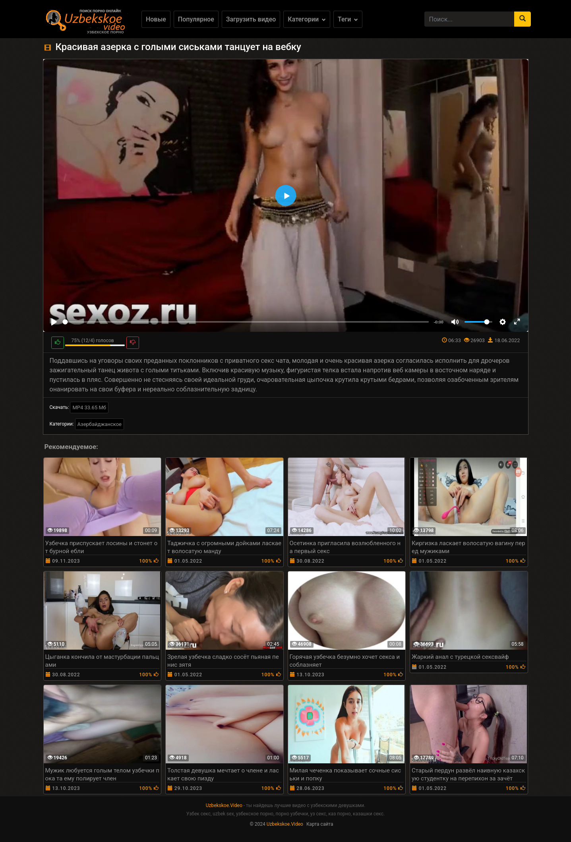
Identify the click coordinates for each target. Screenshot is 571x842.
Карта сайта (319, 824)
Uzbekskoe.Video (224, 805)
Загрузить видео (251, 19)
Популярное (196, 19)
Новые (156, 19)
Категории (307, 19)
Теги (348, 19)
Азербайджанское (99, 424)
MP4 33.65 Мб (89, 407)
